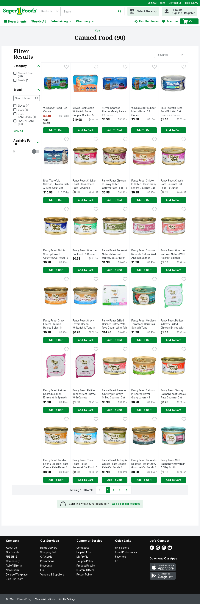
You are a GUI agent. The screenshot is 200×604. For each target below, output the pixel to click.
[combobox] (50, 11)
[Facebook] (152, 549)
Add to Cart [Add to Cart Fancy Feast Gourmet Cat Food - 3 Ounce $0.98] (85, 270)
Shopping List (48, 552)
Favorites (120, 556)
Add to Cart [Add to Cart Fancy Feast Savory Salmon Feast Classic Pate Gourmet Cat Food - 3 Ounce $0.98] (173, 410)
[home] (20, 11)
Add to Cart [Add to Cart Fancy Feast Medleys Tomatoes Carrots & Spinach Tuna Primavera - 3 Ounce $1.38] (144, 340)
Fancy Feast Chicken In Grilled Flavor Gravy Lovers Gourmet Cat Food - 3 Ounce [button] (144, 184)
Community (13, 561)
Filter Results (23, 54)
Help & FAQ (191, 2)
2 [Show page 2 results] (114, 490)
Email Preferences (126, 552)
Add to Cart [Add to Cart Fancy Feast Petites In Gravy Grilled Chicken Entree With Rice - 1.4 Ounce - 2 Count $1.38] (173, 340)
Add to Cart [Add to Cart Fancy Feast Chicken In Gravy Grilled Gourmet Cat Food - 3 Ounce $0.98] (114, 200)
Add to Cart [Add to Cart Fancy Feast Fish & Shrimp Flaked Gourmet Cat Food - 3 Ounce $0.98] (56, 270)
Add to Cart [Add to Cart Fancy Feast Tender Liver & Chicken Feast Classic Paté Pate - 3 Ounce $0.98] (56, 479)
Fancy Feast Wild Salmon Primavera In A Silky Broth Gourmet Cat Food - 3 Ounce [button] (173, 464)
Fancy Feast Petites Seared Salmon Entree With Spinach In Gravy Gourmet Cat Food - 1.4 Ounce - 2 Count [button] (56, 394)
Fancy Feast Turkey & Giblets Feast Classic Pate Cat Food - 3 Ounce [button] (114, 464)
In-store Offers (85, 570)
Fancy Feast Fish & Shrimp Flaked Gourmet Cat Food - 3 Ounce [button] (56, 254)
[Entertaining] (61, 21)
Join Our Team (156, 2)
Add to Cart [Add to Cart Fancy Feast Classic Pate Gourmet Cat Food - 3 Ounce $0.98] (173, 200)
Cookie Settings (67, 599)
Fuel (42, 570)
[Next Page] (127, 490)
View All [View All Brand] (18, 131)
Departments (15, 21)
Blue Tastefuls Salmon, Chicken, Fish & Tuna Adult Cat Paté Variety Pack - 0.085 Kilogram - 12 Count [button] (56, 184)
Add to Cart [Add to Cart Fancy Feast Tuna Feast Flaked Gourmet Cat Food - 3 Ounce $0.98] (85, 479)
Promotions (47, 561)
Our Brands (12, 552)
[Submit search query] (120, 11)
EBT (117, 561)
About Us (11, 547)
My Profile (82, 556)
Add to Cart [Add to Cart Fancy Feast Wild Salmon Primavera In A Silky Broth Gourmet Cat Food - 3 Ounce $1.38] (173, 479)
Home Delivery (48, 547)
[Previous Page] (100, 490)
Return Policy (84, 574)
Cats (98, 30)
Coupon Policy (84, 561)
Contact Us (175, 2)
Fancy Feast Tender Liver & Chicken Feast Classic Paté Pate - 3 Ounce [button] (56, 464)
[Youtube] (170, 549)
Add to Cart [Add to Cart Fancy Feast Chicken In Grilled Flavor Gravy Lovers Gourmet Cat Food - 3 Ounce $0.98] (144, 200)
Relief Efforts (14, 565)
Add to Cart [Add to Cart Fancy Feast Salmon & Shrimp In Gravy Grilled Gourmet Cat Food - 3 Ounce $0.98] (114, 410)
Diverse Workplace (17, 574)
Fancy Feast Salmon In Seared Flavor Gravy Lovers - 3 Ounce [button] (144, 394)
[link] (146, 21)
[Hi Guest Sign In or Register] (179, 11)
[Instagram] (164, 549)
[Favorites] (170, 21)
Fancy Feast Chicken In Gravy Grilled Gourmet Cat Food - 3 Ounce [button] (114, 184)
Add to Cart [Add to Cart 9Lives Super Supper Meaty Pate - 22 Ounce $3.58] (144, 130)
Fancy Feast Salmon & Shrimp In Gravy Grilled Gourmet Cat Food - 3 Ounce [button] (114, 394)
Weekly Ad (38, 21)
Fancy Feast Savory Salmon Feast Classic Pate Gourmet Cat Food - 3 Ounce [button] (173, 394)
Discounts (46, 565)
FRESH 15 (11, 556)
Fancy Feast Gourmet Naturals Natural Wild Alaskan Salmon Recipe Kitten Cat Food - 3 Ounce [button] (173, 254)
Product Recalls (85, 565)
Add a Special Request (126, 503)
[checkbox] (66, 67)
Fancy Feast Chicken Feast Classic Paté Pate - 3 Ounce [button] (85, 184)
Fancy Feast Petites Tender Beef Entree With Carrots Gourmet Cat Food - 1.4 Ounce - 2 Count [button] (85, 394)
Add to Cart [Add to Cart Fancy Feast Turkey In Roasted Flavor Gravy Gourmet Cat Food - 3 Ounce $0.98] (144, 479)
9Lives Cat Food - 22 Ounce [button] (56, 109)
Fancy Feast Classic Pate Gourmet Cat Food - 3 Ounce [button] (173, 184)
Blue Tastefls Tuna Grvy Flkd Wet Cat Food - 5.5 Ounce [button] (173, 111)
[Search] (92, 11)
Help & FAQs (83, 552)
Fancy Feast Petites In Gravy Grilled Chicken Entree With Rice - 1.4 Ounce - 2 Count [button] (173, 324)
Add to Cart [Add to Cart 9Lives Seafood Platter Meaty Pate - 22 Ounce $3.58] (114, 130)
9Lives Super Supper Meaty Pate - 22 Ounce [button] (144, 111)
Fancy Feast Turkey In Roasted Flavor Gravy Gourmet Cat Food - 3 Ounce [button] (144, 464)
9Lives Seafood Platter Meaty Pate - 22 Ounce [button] (114, 111)
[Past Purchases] (146, 21)
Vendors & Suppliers (52, 574)
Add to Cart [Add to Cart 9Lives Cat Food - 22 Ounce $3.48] (56, 130)
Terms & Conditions (45, 599)
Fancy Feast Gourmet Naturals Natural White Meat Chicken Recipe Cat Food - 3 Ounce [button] (114, 254)
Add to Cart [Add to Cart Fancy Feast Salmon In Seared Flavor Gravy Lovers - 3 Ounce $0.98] (144, 410)
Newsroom (12, 570)
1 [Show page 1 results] (108, 490)
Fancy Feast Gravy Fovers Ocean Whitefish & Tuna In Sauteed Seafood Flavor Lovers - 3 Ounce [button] (85, 324)
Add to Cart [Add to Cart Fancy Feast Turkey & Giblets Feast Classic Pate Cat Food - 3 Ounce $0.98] (114, 479)
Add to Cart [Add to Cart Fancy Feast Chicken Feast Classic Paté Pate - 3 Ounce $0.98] (85, 200)
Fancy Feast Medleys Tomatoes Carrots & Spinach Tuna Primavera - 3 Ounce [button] (144, 324)
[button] (155, 10)
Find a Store (122, 547)
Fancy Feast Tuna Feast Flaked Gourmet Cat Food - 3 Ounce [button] (85, 464)
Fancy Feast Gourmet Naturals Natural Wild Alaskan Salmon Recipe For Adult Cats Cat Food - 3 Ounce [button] (144, 254)
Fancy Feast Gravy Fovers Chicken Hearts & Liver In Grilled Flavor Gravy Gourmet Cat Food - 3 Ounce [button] (56, 324)
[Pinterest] (158, 549)
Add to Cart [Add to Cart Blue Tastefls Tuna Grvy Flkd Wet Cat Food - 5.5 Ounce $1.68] (173, 130)
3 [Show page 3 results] (120, 490)
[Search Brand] (26, 98)
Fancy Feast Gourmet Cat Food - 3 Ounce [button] (85, 252)
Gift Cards (46, 556)
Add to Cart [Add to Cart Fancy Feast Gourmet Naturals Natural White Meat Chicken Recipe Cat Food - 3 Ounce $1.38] (114, 270)
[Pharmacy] (85, 21)
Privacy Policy (24, 599)
